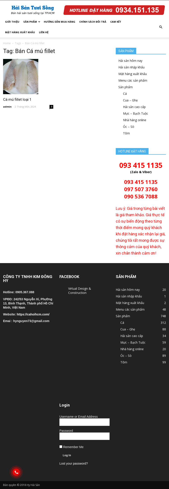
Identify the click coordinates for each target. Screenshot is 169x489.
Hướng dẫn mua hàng (59, 21)
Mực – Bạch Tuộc (135, 113)
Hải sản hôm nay (130, 61)
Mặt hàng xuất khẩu (20, 32)
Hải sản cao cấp (134, 107)
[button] (160, 27)
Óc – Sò (128, 127)
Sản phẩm (31, 21)
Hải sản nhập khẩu (131, 67)
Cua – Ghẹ (130, 100)
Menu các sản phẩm (132, 80)
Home (7, 43)
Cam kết (115, 21)
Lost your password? (73, 463)
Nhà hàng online (134, 120)
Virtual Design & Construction (79, 290)
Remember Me (71, 447)
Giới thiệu (12, 21)
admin (7, 106)
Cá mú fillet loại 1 (17, 99)
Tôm (126, 133)
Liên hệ (43, 32)
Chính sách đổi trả (92, 21)
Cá (125, 94)
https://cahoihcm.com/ (33, 314)
